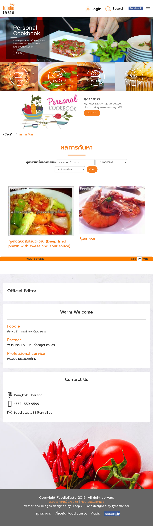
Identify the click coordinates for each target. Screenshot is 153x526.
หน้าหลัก (8, 134)
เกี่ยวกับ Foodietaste (71, 513)
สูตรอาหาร (43, 513)
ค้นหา (92, 169)
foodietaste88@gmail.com (34, 412)
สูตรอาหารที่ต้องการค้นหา (41, 162)
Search (114, 8)
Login (93, 9)
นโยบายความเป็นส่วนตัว (63, 502)
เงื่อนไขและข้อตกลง (92, 502)
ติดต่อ (95, 513)
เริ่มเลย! (92, 112)
